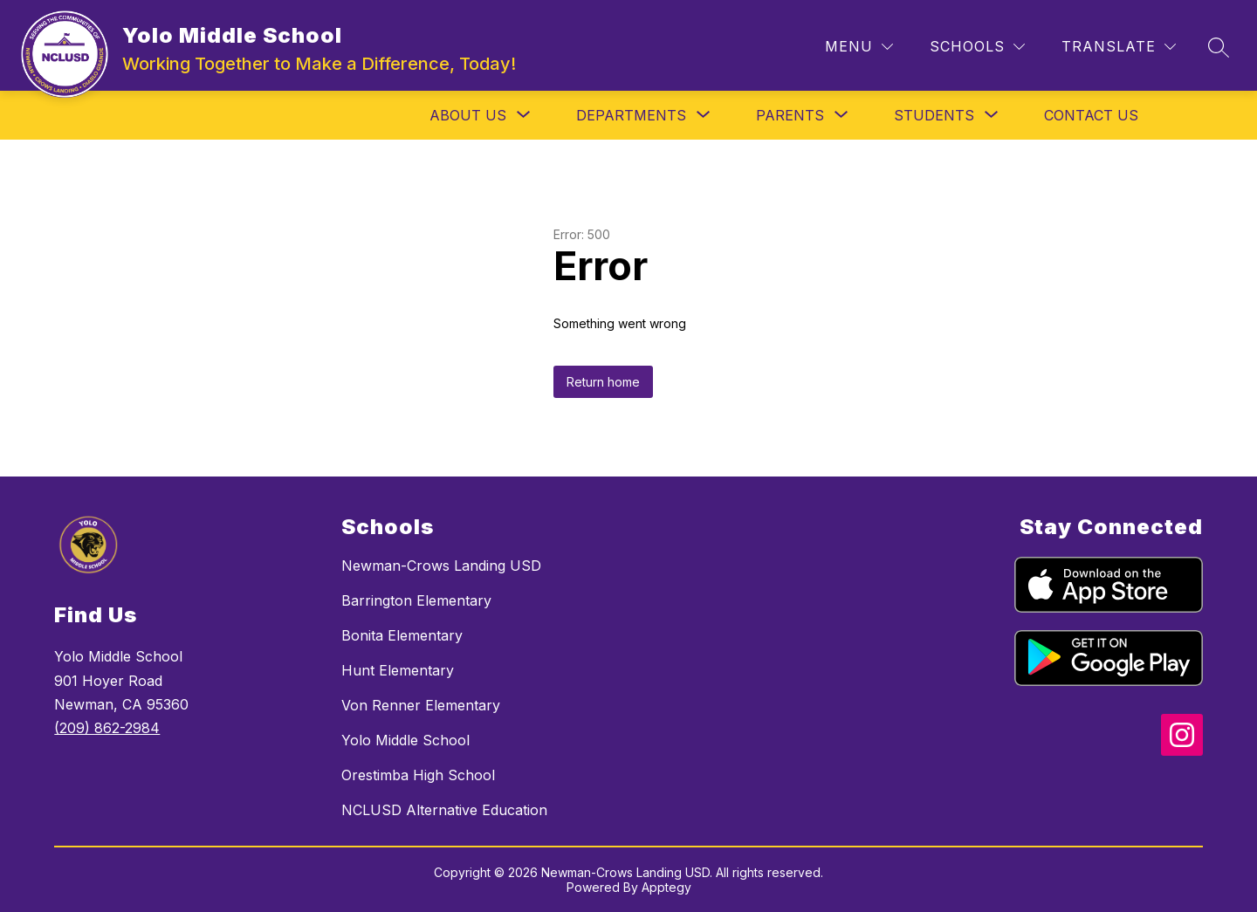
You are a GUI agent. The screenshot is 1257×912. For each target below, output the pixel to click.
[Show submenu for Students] (934, 115)
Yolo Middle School (405, 740)
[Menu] (859, 47)
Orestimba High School (418, 775)
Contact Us (1091, 115)
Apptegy (666, 887)
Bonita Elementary (402, 635)
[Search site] (1218, 47)
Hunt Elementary (397, 670)
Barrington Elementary (416, 600)
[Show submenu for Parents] (790, 115)
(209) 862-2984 (107, 728)
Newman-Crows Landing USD (441, 565)
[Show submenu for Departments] (631, 115)
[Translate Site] (1118, 47)
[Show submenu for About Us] (467, 115)
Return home (603, 381)
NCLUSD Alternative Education (444, 810)
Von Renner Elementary (420, 705)
